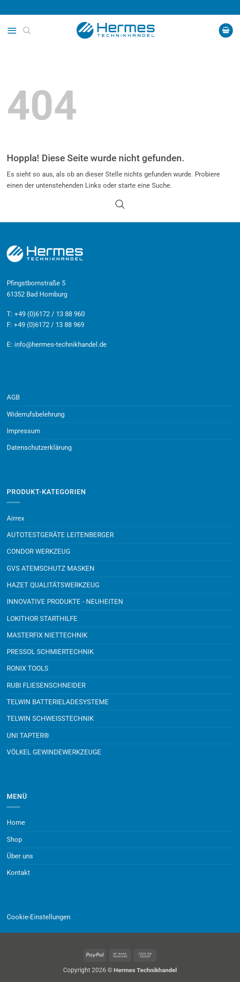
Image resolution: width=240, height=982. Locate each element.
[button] (12, 30)
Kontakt (18, 873)
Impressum (23, 431)
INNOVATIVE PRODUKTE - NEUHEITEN (65, 602)
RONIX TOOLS (27, 668)
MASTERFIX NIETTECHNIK (47, 635)
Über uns (20, 856)
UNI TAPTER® (28, 736)
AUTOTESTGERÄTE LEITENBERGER (60, 535)
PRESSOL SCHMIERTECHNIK (50, 652)
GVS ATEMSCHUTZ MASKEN (50, 568)
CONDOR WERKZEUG (38, 551)
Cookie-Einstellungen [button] (38, 917)
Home (16, 822)
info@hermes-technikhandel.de (60, 344)
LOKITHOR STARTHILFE (42, 619)
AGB (13, 397)
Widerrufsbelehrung (35, 414)
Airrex (15, 518)
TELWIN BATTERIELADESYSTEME (58, 702)
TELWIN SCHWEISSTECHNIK (50, 719)
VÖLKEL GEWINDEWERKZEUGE (54, 752)
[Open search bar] (26, 30)
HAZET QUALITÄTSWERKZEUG (53, 585)
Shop (14, 840)
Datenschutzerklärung (39, 448)
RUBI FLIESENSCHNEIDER (46, 685)
